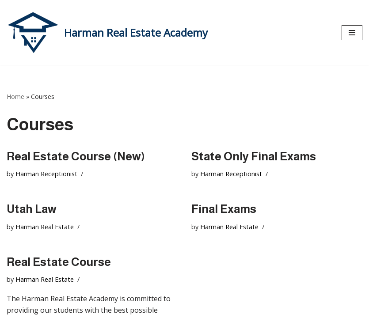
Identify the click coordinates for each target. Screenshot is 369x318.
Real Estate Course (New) (76, 156)
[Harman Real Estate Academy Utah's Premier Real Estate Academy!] (107, 32)
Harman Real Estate (44, 227)
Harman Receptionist (46, 174)
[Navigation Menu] (352, 32)
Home (15, 96)
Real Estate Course (59, 261)
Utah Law (32, 208)
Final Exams (223, 208)
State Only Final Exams (253, 156)
